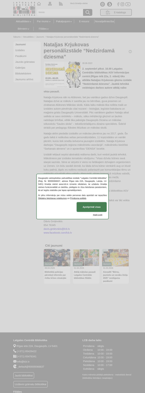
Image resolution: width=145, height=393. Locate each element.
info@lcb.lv (23, 361)
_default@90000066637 (30, 366)
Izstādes (20, 50)
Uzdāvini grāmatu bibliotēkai (30, 384)
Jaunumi (40, 37)
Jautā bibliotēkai (24, 375)
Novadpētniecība (104, 21)
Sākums (17, 37)
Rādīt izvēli (97, 215)
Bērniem (22, 28)
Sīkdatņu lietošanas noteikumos (52, 198)
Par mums (42, 21)
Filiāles (43, 28)
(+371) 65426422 (26, 351)
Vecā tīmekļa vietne (79, 3)
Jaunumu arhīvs (24, 79)
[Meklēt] (59, 12)
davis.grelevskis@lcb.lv (57, 228)
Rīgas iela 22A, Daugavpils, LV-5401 (36, 346)
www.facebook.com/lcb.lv (58, 232)
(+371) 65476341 (26, 356)
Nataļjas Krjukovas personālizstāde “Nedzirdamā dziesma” (72, 37)
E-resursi (84, 21)
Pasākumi (20, 56)
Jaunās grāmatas (25, 61)
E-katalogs (116, 12)
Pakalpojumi (63, 21)
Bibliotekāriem (23, 73)
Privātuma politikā (78, 198)
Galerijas (20, 67)
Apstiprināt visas (92, 207)
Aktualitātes (22, 21)
